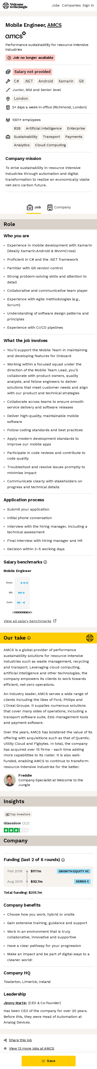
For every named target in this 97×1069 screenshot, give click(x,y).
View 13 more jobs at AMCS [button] (29, 1048)
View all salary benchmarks (27, 621)
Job (33, 207)
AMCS (54, 25)
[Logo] (15, 5)
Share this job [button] (18, 1040)
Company (58, 207)
